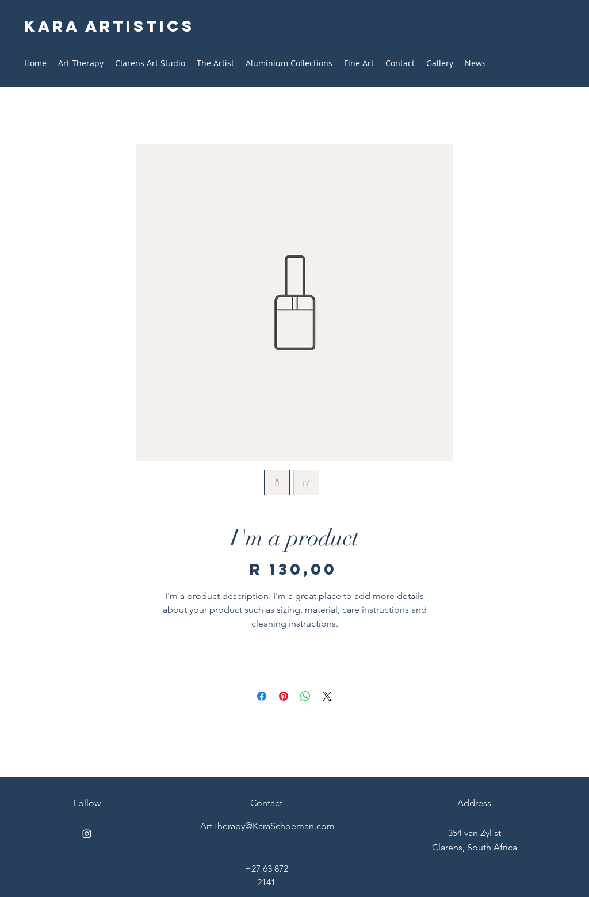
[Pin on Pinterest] (283, 696)
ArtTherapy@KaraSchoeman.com (267, 825)
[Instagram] (87, 833)
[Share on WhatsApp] (305, 696)
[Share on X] (327, 696)
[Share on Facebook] (262, 696)
